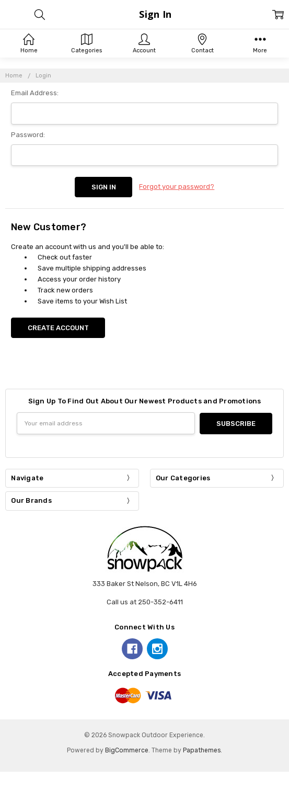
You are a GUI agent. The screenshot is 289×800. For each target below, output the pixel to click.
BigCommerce (126, 749)
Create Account (58, 328)
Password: (28, 135)
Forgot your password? (176, 186)
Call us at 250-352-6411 (145, 601)
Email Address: (35, 93)
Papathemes (202, 749)
